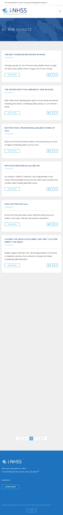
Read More (12, 75)
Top (31, 510)
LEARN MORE (10, 487)
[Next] (45, 438)
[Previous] (17, 438)
